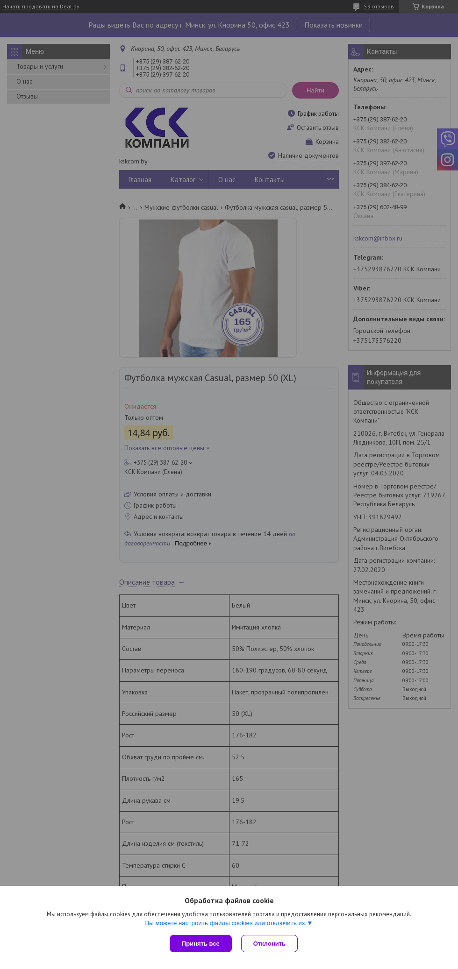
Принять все (201, 943)
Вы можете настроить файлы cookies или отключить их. (226, 923)
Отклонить (269, 943)
